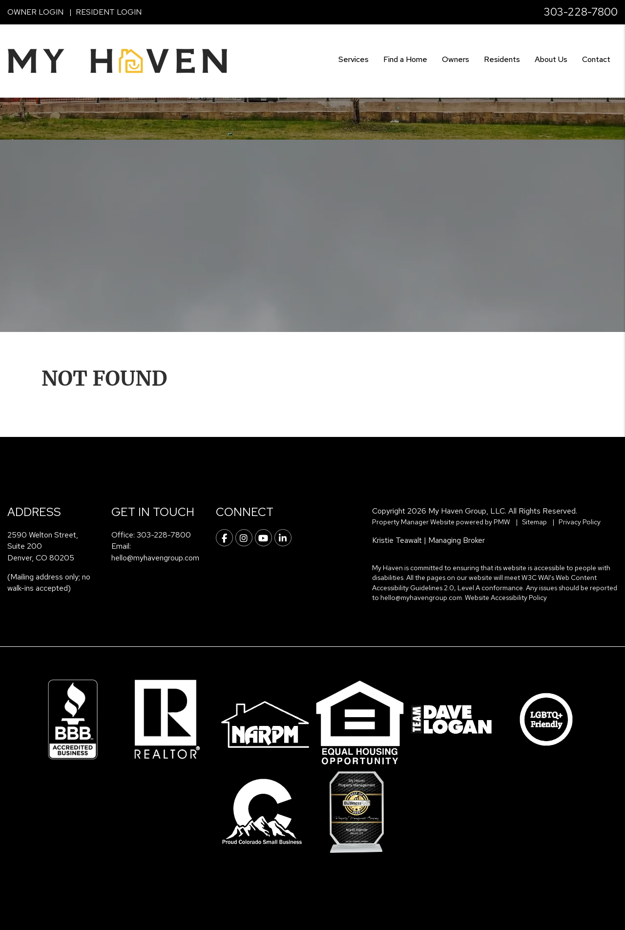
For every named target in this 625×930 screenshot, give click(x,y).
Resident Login (109, 12)
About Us (551, 59)
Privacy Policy (580, 521)
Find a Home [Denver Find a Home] (405, 59)
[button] (224, 537)
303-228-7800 (581, 12)
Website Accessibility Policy (506, 597)
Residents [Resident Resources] (502, 59)
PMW (502, 521)
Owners (455, 59)
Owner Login (35, 12)
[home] (117, 60)
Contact (596, 59)
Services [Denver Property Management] (353, 59)
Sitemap (534, 521)
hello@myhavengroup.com (155, 558)
